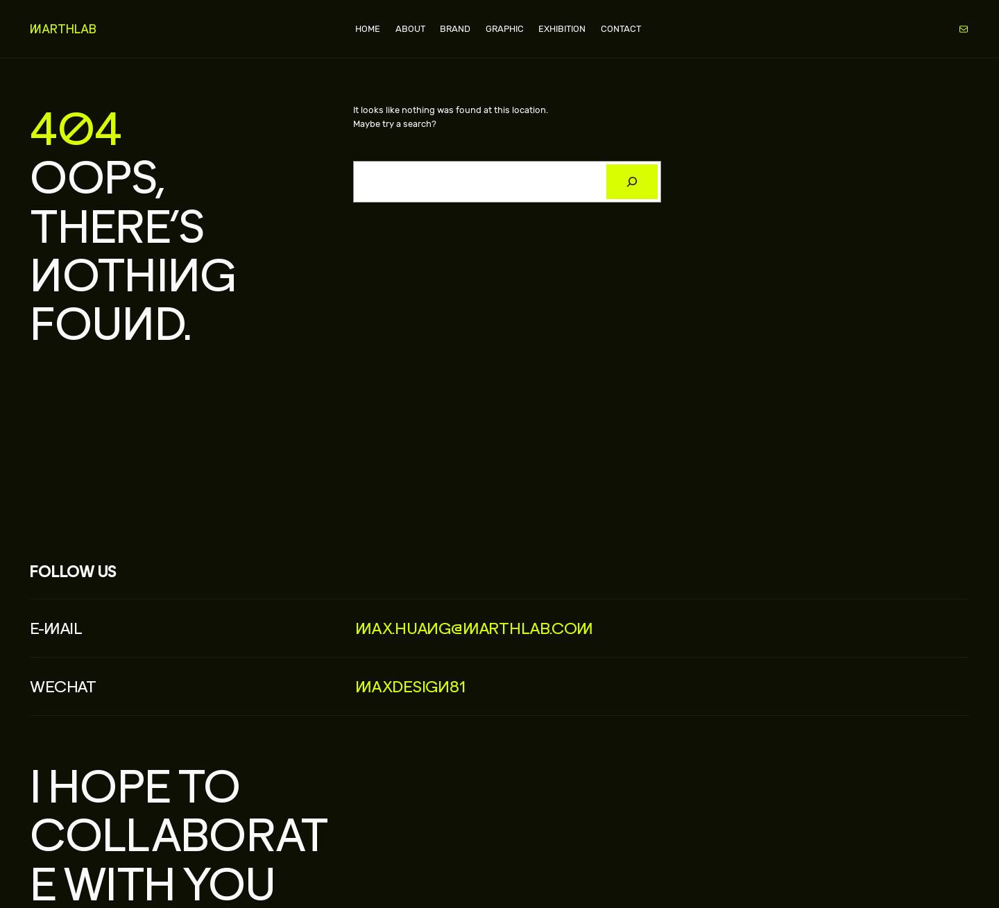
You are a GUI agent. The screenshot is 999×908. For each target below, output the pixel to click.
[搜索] (631, 182)
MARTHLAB (63, 29)
